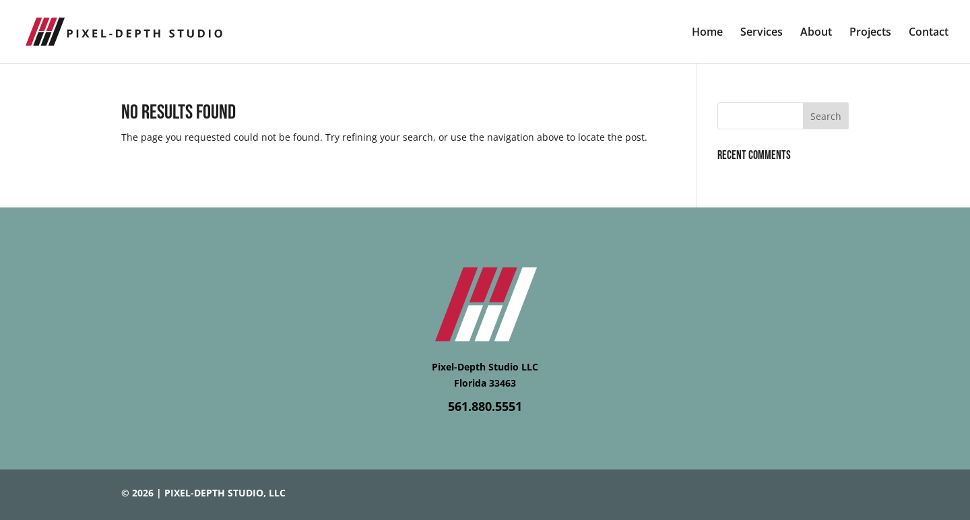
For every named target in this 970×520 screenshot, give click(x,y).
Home (707, 33)
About (816, 33)
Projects (870, 33)
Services (761, 33)
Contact (928, 33)
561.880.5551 (485, 406)
